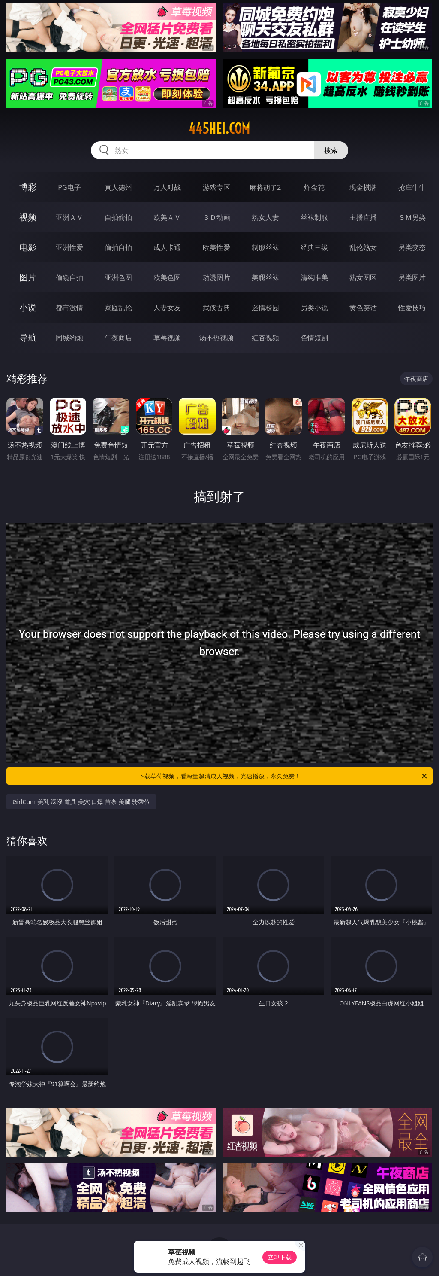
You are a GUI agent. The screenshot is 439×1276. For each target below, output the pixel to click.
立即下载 (280, 1257)
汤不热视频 (216, 337)
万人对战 (167, 187)
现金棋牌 (363, 187)
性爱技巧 (412, 307)
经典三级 (314, 247)
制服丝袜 (265, 247)
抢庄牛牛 (412, 187)
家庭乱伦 (118, 307)
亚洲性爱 (69, 247)
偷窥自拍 (69, 277)
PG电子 (69, 187)
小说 (27, 307)
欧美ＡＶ (167, 217)
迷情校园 (265, 307)
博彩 (27, 187)
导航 (27, 337)
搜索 (331, 150)
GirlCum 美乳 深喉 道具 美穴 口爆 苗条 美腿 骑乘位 (81, 802)
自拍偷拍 (118, 217)
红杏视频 (265, 337)
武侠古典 (216, 307)
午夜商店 (118, 337)
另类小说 (314, 307)
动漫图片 (216, 277)
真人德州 (118, 187)
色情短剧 (314, 337)
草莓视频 (167, 337)
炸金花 (314, 187)
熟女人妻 (265, 217)
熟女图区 (363, 277)
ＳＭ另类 (412, 217)
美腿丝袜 (265, 277)
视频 (27, 217)
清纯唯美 (314, 277)
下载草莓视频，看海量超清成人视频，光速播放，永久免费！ (283, 776)
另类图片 (412, 277)
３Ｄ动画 (216, 217)
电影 (27, 247)
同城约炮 (69, 337)
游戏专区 (216, 187)
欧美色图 (167, 277)
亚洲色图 (118, 277)
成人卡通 (167, 247)
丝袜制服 (314, 217)
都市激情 (69, 307)
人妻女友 (167, 307)
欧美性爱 (216, 247)
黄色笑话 (363, 307)
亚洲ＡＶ (69, 217)
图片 (27, 277)
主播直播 (363, 217)
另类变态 (412, 247)
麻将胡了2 (265, 187)
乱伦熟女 (363, 247)
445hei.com (219, 128)
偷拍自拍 (118, 247)
